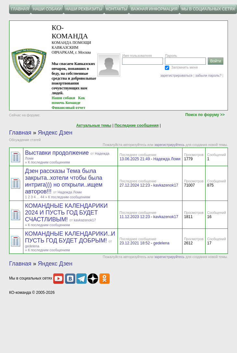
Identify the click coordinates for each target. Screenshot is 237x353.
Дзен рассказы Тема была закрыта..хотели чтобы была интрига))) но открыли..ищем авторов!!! (64, 181)
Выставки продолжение (58, 153)
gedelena (32, 246)
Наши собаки (63, 98)
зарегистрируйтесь (169, 145)
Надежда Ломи (166, 159)
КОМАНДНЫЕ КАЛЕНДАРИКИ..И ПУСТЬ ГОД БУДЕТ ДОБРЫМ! (70, 237)
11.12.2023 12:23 (134, 217)
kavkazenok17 (165, 185)
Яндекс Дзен (55, 132)
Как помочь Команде (68, 100)
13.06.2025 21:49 (134, 159)
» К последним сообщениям (47, 162)
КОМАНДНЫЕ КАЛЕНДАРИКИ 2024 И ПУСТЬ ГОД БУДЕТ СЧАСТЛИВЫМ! (66, 213)
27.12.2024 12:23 (134, 185)
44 (42, 197)
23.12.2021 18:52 (134, 243)
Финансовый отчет (68, 107)
